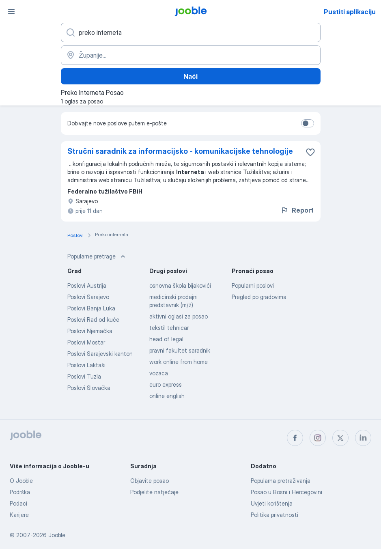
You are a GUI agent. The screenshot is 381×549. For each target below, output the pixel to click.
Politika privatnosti (274, 514)
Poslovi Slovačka (88, 387)
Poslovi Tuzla (84, 376)
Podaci (18, 503)
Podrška (20, 492)
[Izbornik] (11, 11)
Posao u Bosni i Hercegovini (286, 492)
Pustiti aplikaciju (350, 12)
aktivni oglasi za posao (178, 316)
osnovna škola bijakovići (180, 285)
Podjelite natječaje (154, 492)
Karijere (19, 514)
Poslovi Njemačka (89, 330)
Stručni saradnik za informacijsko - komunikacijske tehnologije (180, 151)
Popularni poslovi (253, 285)
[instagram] (318, 438)
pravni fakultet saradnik (179, 350)
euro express (165, 384)
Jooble (56, 535)
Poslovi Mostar (86, 342)
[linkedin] (363, 438)
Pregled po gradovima (259, 296)
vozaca (158, 373)
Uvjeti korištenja (272, 503)
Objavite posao (149, 480)
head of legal (166, 339)
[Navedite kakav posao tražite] (191, 32)
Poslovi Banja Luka (91, 308)
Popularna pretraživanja (280, 480)
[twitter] (340, 438)
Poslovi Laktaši (86, 365)
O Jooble (21, 480)
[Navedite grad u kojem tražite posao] (191, 55)
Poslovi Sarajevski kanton (100, 353)
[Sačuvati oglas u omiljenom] (310, 152)
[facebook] (295, 438)
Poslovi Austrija (86, 285)
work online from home (178, 361)
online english (167, 395)
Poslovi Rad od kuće (93, 319)
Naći (190, 76)
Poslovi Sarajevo (88, 296)
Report (297, 210)
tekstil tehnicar (169, 327)
